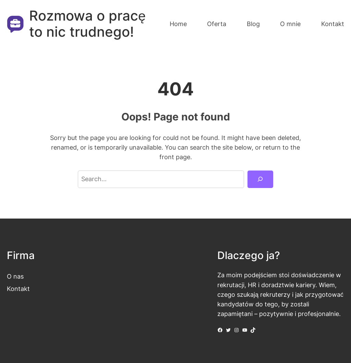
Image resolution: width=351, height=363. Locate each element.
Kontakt (18, 288)
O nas (15, 276)
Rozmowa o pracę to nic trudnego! (87, 24)
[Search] (260, 179)
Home (178, 23)
